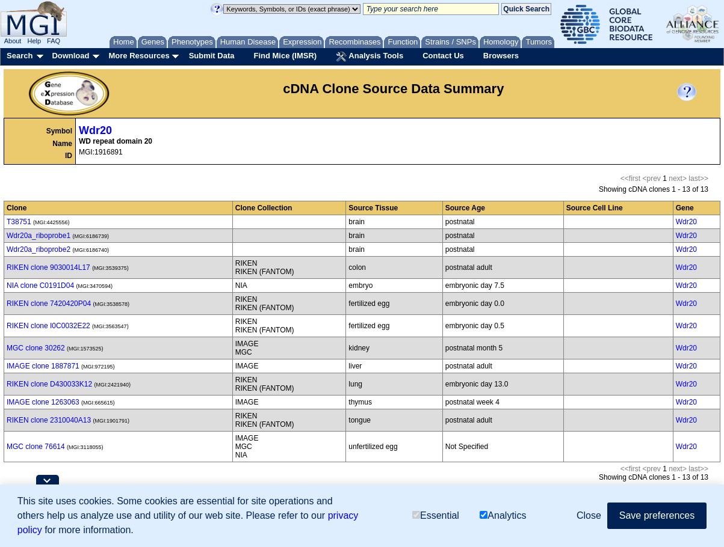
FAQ (53, 40)
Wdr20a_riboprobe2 (38, 249)
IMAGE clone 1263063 (43, 402)
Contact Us (443, 55)
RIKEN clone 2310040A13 (49, 420)
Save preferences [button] (657, 516)
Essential (435, 516)
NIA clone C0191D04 (40, 285)
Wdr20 (95, 130)
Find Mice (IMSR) (285, 55)
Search (19, 55)
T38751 (19, 222)
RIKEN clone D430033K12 (49, 384)
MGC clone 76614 (36, 446)
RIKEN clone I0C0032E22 (48, 326)
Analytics (503, 516)
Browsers (501, 55)
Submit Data (212, 55)
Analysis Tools (369, 56)
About (13, 40)
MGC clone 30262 (36, 348)
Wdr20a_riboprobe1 (38, 235)
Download (70, 55)
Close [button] (589, 516)
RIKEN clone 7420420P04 (49, 303)
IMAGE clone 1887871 (43, 366)
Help (34, 40)
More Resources (138, 55)
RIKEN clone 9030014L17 (48, 267)
